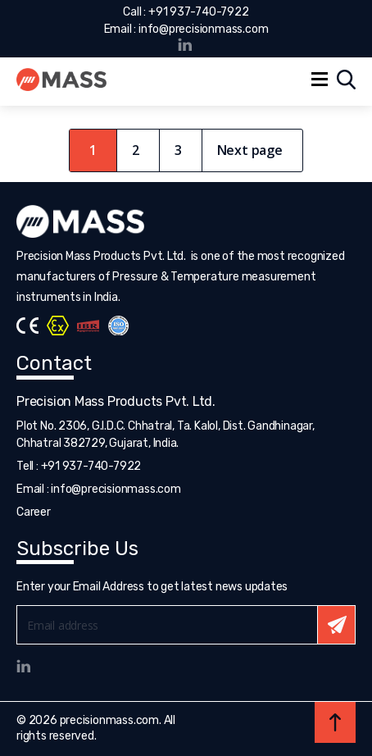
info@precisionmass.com (203, 29)
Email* (186, 624)
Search (346, 79)
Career (33, 512)
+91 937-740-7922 (198, 12)
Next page (250, 150)
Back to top (335, 722)
